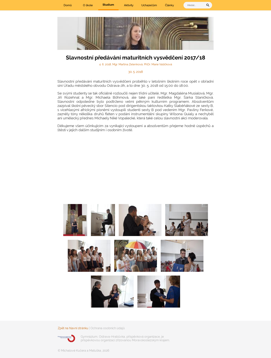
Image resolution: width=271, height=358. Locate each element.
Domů (68, 5)
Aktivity (128, 5)
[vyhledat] (194, 5)
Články (169, 5)
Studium (108, 4)
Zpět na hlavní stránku (73, 328)
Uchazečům (149, 5)
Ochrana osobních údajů (108, 328)
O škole (88, 5)
